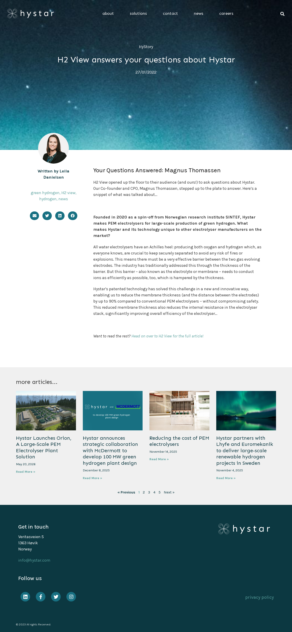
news (200, 13)
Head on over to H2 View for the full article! (167, 336)
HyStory (146, 46)
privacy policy (259, 597)
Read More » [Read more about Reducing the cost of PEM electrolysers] (159, 459)
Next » (169, 492)
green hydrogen (45, 192)
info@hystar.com (34, 560)
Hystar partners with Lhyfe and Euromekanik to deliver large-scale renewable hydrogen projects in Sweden (244, 450)
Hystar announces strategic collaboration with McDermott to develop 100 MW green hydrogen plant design (110, 450)
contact (171, 13)
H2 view (68, 192)
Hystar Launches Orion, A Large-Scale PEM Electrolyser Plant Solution (43, 447)
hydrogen (48, 198)
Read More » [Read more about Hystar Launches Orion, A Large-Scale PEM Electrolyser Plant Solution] (25, 472)
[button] (282, 14)
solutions (139, 13)
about (109, 13)
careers (226, 13)
